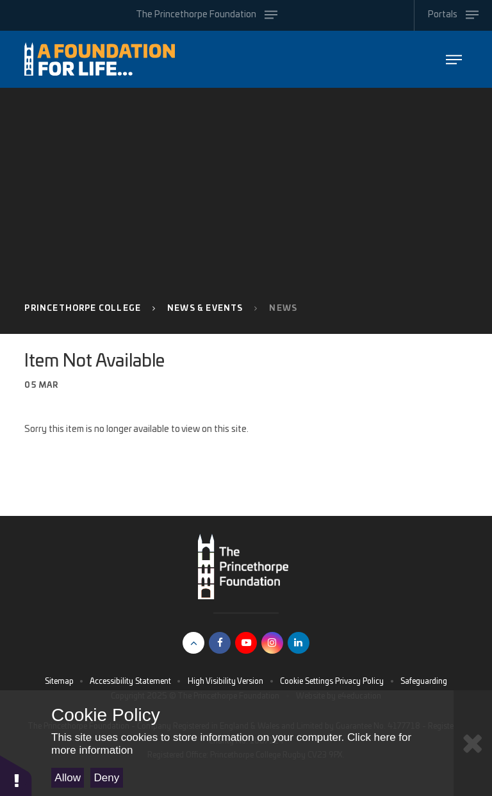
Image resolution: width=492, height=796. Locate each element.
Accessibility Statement (130, 681)
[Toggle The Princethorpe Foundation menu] (207, 15)
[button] (16, 775)
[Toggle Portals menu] (453, 15)
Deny (107, 778)
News (283, 308)
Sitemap (59, 681)
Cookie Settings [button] (306, 681)
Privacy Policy (359, 681)
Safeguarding (423, 681)
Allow (67, 778)
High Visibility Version (225, 681)
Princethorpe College (82, 308)
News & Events (205, 308)
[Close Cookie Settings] (473, 743)
